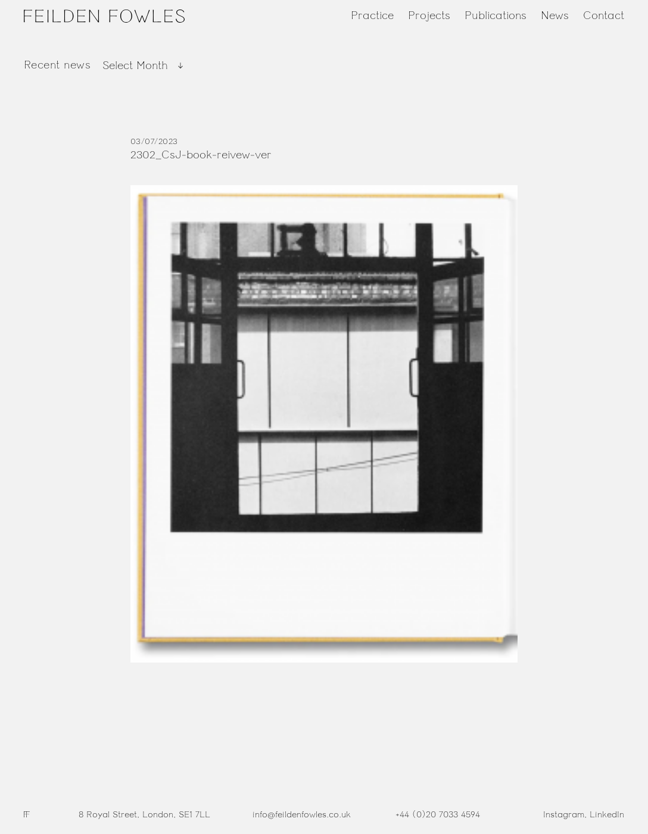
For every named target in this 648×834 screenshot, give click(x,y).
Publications (495, 15)
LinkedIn (607, 815)
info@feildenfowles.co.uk (302, 815)
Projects (429, 15)
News (555, 15)
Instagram (563, 815)
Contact (603, 15)
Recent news (57, 64)
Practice (372, 15)
